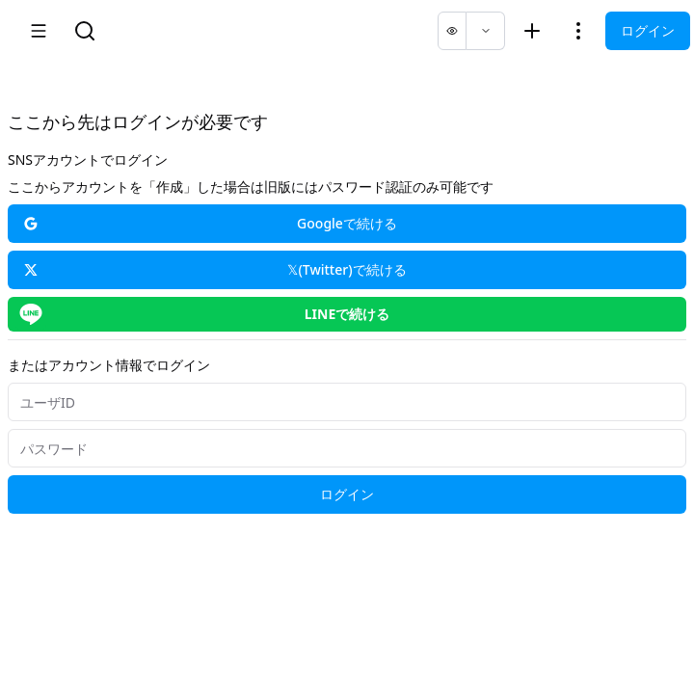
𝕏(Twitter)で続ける (215, 269)
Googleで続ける (210, 223)
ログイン (648, 30)
